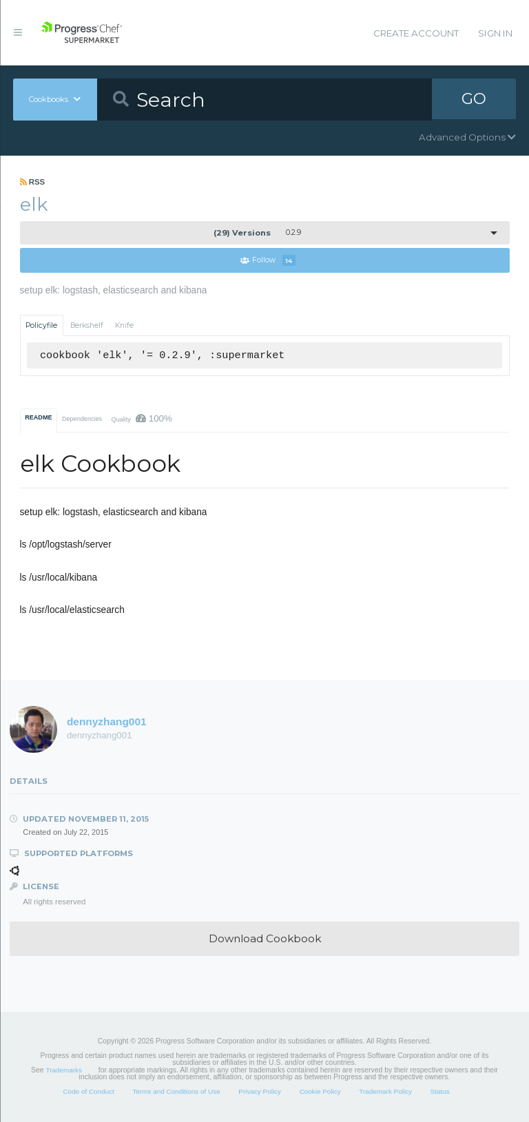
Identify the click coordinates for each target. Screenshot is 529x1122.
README (38, 417)
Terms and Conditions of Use (176, 1092)
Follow (267, 261)
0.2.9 (257, 233)
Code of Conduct (88, 1092)
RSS (32, 182)
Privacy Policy (259, 1092)
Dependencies (82, 418)
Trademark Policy (385, 1092)
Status (440, 1092)
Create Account (416, 33)
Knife (124, 325)
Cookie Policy (320, 1092)
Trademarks (64, 1070)
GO (473, 99)
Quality (141, 418)
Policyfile (41, 325)
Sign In (495, 33)
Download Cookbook (265, 939)
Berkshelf (86, 325)
